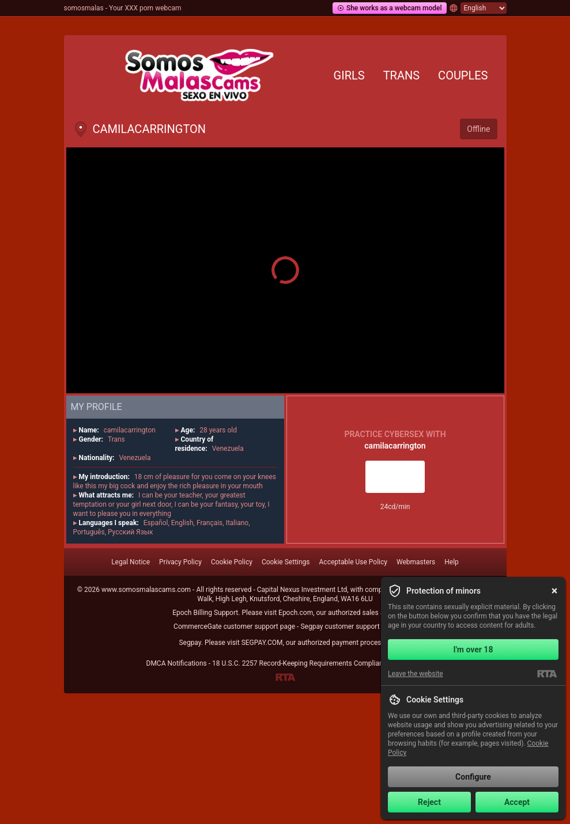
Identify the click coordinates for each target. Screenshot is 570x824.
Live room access (395, 476)
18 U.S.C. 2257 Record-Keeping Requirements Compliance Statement (318, 663)
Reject (429, 802)
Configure (473, 776)
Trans (401, 75)
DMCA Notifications (176, 663)
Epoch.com (295, 613)
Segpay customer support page (348, 626)
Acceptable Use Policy (353, 562)
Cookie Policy (231, 562)
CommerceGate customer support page (234, 626)
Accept (517, 802)
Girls (349, 75)
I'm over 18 (473, 649)
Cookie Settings (286, 562)
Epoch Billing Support (205, 613)
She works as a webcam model (389, 8)
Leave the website (415, 674)
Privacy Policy (180, 562)
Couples (463, 75)
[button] (285, 270)
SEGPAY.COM (262, 643)
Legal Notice (130, 562)
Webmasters (416, 562)
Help (451, 562)
